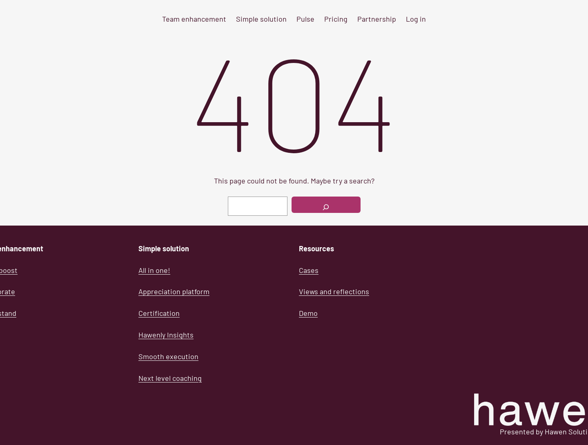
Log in (416, 18)
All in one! (154, 270)
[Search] (326, 205)
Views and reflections (334, 291)
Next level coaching (170, 377)
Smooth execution (168, 356)
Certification (159, 313)
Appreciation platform (173, 291)
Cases (308, 270)
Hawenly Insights (166, 334)
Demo (308, 313)
